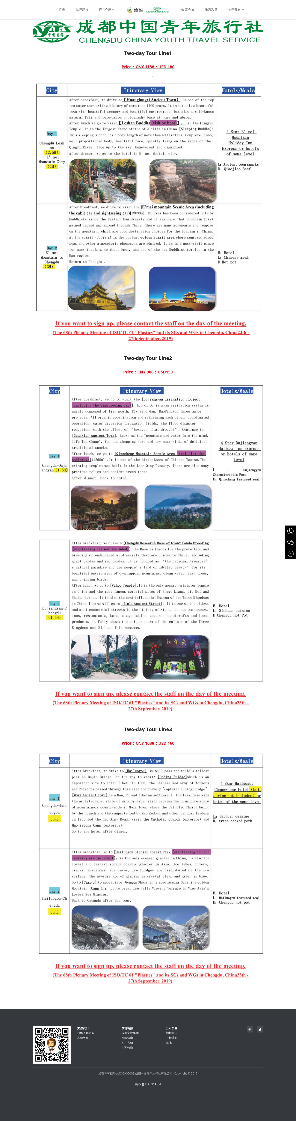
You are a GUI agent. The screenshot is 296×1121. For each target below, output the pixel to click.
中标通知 (171, 1040)
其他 (169, 1045)
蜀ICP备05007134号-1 (148, 1086)
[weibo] (250, 1029)
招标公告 (171, 1035)
